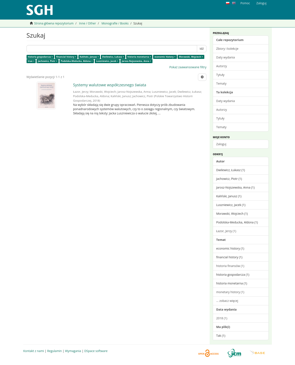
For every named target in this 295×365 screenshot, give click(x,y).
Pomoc (245, 3)
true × (31, 61)
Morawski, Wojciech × (191, 56)
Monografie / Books (115, 23)
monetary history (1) (230, 292)
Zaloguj (221, 144)
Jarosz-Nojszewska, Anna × (136, 61)
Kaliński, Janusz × (89, 56)
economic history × (164, 56)
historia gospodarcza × (40, 56)
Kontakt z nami (33, 351)
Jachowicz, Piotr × (47, 61)
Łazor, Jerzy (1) (226, 231)
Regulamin (54, 351)
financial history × (66, 56)
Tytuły (220, 75)
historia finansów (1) (230, 266)
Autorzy (221, 66)
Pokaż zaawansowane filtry (187, 67)
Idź (202, 49)
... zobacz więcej (227, 301)
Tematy (221, 83)
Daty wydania (225, 57)
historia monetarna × (139, 56)
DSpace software (95, 351)
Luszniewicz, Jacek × (107, 61)
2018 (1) (221, 318)
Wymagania (73, 351)
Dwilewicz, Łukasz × (113, 56)
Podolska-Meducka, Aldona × (77, 61)
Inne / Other (87, 23)
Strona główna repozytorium (54, 23)
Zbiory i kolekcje (227, 49)
